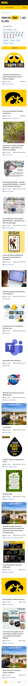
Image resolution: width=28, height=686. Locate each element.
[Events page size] (13, 682)
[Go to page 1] (6, 682)
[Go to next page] (8, 682)
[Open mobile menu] (2, 7)
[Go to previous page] (3, 682)
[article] (14, 68)
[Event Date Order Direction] (21, 682)
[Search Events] (14, 12)
